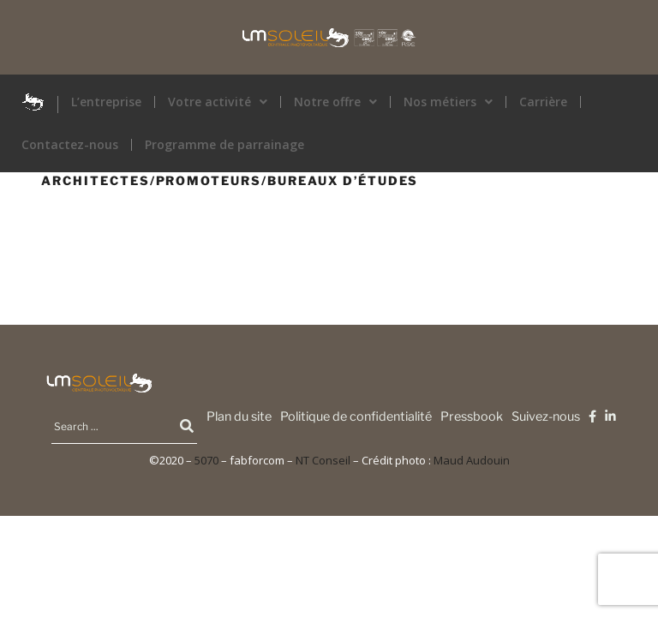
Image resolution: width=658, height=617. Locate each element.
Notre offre (335, 102)
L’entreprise (106, 102)
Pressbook (471, 416)
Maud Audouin (472, 460)
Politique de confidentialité (356, 416)
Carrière (543, 102)
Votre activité (217, 102)
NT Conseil (323, 460)
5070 (206, 460)
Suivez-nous (545, 416)
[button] (218, 102)
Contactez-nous (69, 145)
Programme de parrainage (224, 145)
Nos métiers (448, 102)
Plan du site (239, 416)
